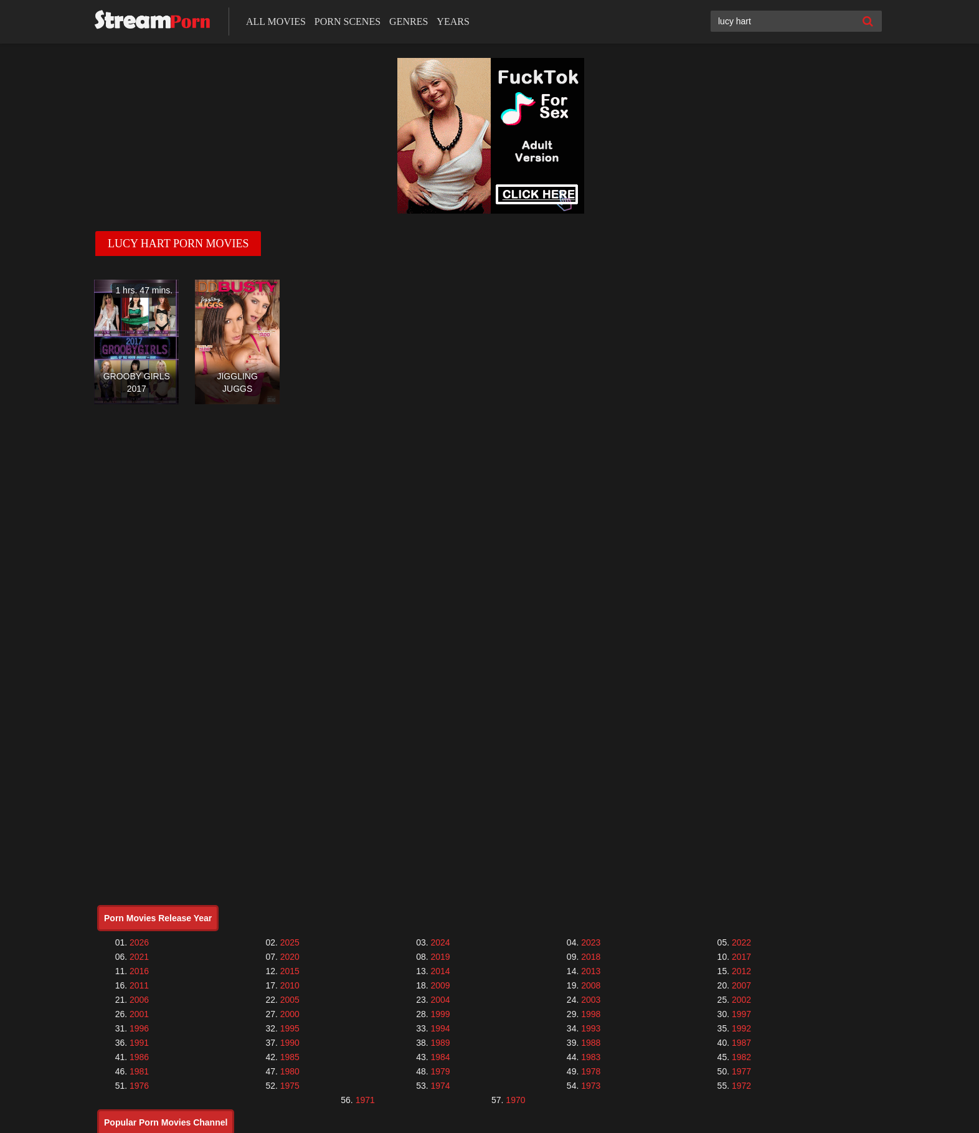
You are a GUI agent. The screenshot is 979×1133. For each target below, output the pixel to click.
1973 (590, 1086)
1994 (440, 1028)
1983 (590, 1057)
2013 (590, 971)
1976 (139, 1086)
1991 (139, 1043)
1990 (290, 1043)
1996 (139, 1028)
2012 (741, 971)
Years (453, 21)
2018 (590, 957)
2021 (139, 957)
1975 (290, 1086)
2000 (290, 1014)
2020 (290, 957)
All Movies (276, 21)
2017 (741, 957)
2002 (741, 1000)
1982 (741, 1057)
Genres (408, 21)
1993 (590, 1028)
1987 (741, 1043)
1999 (440, 1014)
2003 (590, 1000)
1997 (741, 1014)
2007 (741, 985)
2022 (741, 942)
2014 (440, 971)
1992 (741, 1028)
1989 (440, 1043)
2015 (290, 971)
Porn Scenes (348, 21)
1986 (139, 1057)
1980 (290, 1071)
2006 (139, 1000)
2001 (139, 1014)
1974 (440, 1086)
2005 (290, 1000)
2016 (139, 971)
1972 (741, 1086)
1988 (590, 1043)
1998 (590, 1014)
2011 (139, 985)
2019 (440, 957)
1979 (440, 1071)
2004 (440, 1000)
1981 (139, 1071)
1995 (290, 1028)
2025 (290, 942)
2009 (440, 985)
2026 (139, 942)
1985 (290, 1057)
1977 (741, 1071)
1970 (515, 1100)
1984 (440, 1057)
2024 (440, 942)
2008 (590, 985)
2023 (590, 942)
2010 (290, 985)
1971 (365, 1100)
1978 (590, 1071)
